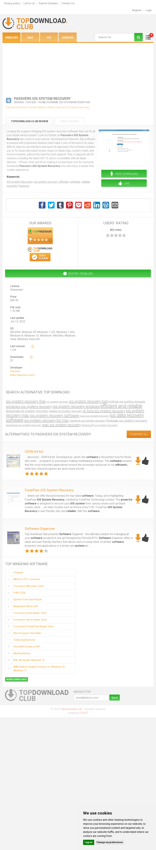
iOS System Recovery (20, 181)
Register (137, 10)
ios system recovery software (54, 415)
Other (51, 107)
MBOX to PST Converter (26, 579)
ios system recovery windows (76, 406)
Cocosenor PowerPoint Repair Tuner (33, 626)
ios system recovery (46, 181)
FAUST (84, 713)
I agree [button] (88, 842)
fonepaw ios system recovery (126, 420)
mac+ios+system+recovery (94, 416)
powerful (12, 185)
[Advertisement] (78, 68)
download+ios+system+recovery (23, 425)
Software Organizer (40, 529)
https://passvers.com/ (22, 375)
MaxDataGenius (21, 653)
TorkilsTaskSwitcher (24, 639)
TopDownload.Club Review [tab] (29, 121)
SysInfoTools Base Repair (27, 599)
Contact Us (68, 3)
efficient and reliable (121, 406)
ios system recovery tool (88, 401)
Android (68, 37)
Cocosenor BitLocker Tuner (28, 586)
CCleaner (18, 572)
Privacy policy (12, 3)
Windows (11, 37)
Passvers (23, 185)
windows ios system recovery (29, 406)
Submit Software (48, 3)
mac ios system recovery (61, 425)
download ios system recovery (27, 411)
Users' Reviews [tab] (69, 121)
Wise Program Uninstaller (27, 633)
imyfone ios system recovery (126, 401)
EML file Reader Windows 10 (28, 660)
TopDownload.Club (71, 709)
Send (114, 697)
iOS (49, 37)
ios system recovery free (26, 401)
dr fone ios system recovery (104, 411)
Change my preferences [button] (109, 842)
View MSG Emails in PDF (26, 646)
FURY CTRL (19, 592)
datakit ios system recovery (65, 411)
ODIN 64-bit (34, 452)
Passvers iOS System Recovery (72, 107)
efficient (64, 181)
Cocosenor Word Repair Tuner (30, 619)
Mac (30, 37)
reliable (86, 181)
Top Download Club (16, 107)
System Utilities (37, 107)
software (75, 181)
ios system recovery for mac (46, 420)
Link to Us (29, 3)
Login (149, 10)
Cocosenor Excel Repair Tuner (30, 612)
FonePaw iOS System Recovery (49, 490)
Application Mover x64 (25, 606)
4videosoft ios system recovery (100, 425)
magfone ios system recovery (87, 420)
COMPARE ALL (138, 434)
